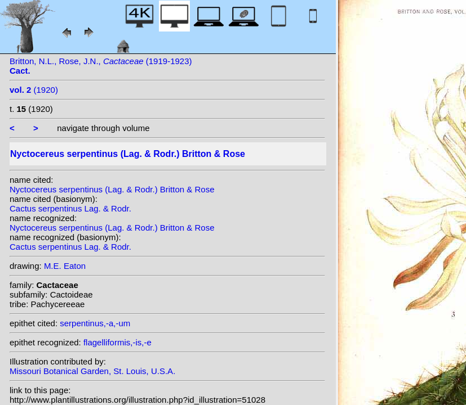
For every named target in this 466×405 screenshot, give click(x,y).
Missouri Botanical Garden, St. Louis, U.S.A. (92, 371)
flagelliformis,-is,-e (117, 342)
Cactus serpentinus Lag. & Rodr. (70, 208)
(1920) (34, 89)
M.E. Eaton (65, 266)
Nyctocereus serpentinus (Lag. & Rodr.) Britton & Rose (112, 189)
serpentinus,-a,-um (95, 323)
